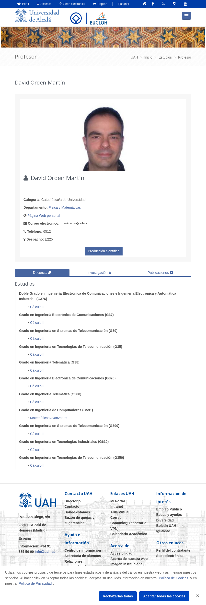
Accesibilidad (121, 553)
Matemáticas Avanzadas (48, 418)
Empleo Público (169, 509)
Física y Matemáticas (65, 207)
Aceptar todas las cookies (164, 596)
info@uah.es (45, 552)
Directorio (73, 501)
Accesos (44, 4)
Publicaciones (160, 273)
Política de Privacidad (35, 583)
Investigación (100, 273)
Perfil (23, 4)
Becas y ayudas (169, 515)
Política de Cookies (173, 578)
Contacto (72, 506)
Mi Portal (117, 501)
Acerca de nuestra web (129, 559)
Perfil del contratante (173, 550)
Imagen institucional (126, 564)
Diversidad (165, 520)
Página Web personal (43, 216)
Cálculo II (37, 307)
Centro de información (83, 550)
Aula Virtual (119, 512)
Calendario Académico (128, 534)
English (100, 4)
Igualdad (163, 531)
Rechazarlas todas (118, 596)
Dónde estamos (77, 512)
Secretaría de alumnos (83, 556)
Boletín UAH (166, 526)
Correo (116, 518)
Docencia (42, 273)
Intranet (116, 506)
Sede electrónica (72, 4)
